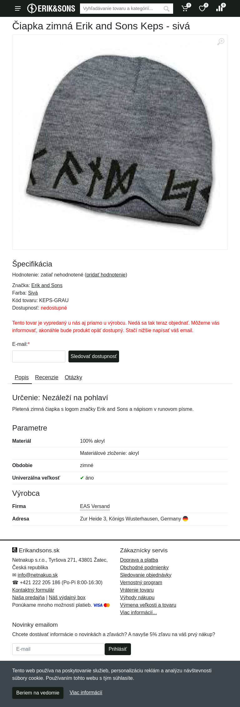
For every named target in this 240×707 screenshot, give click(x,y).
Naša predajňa (28, 597)
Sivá (33, 293)
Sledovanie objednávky (146, 575)
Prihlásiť (118, 649)
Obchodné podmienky (144, 567)
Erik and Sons (46, 285)
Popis (22, 377)
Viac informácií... (138, 612)
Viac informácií (86, 692)
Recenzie (46, 377)
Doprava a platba (139, 560)
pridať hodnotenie (105, 274)
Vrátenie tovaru (137, 590)
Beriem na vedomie (37, 692)
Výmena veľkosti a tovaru (148, 605)
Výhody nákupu (137, 597)
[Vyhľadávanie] (120, 8)
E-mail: (20, 344)
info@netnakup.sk (38, 575)
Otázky (73, 377)
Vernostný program (141, 582)
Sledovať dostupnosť (94, 356)
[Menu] (17, 8)
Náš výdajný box (67, 597)
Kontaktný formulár (33, 590)
